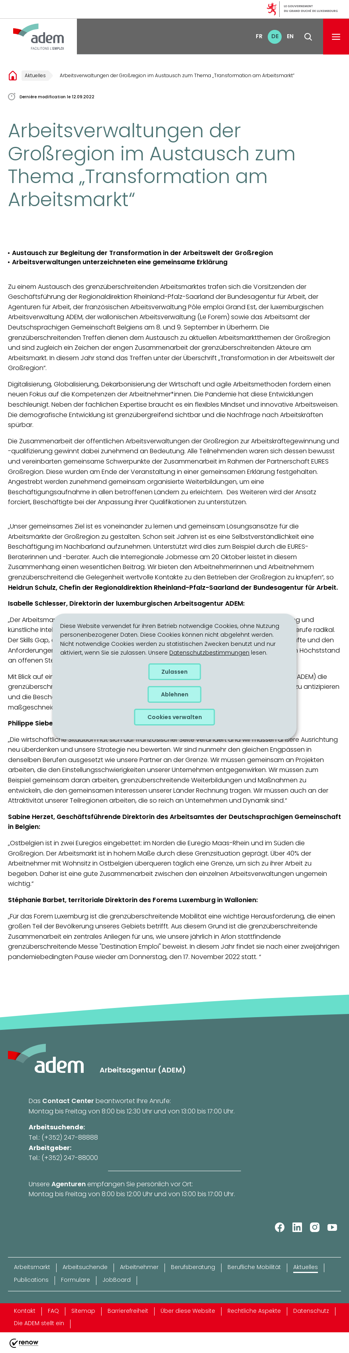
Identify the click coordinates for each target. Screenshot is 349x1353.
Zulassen (174, 672)
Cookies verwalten (174, 717)
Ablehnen (174, 694)
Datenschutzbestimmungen (209, 653)
